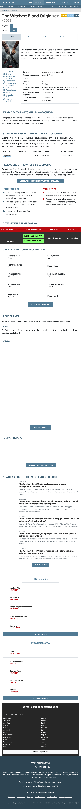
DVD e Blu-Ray (74, 7)
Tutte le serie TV (36, 7)
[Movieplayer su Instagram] (40, 767)
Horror (43, 720)
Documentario (8, 734)
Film (30, 3)
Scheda (11, 37)
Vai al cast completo (40, 304)
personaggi (64, 3)
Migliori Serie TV (21, 7)
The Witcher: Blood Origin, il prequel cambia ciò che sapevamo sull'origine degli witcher (48, 534)
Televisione (50, 3)
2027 (6, 714)
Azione (44, 72)
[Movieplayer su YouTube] (45, 767)
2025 (16, 714)
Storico (43, 739)
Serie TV (38, 3)
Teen (43, 742)
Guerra (43, 718)
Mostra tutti (41, 565)
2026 (11, 714)
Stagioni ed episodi (10, 77)
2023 (26, 714)
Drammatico (60, 72)
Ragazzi (43, 734)
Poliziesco (44, 732)
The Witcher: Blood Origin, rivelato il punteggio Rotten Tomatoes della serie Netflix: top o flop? (49, 519)
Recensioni (10, 7)
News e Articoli (66, 37)
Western (44, 746)
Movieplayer (6, 10)
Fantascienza (7, 742)
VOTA (76, 15)
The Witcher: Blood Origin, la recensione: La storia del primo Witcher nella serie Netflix (46, 552)
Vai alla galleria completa (40, 465)
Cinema (76, 3)
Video (45, 37)
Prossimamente (61, 7)
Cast (29, 37)
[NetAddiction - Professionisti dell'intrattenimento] (46, 792)
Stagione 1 (7, 155)
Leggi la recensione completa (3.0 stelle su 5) (40, 181)
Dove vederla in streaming (11, 84)
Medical (43, 725)
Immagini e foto (10, 96)
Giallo (5, 746)
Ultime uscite (49, 7)
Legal (43, 723)
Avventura (51, 72)
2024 (21, 714)
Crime (5, 732)
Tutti (13, 30)
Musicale (44, 727)
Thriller (43, 744)
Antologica (6, 720)
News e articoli (9, 100)
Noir (42, 730)
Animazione (7, 718)
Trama (8, 74)
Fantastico (6, 744)
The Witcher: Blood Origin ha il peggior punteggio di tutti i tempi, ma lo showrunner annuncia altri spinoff (48, 502)
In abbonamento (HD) (33, 240)
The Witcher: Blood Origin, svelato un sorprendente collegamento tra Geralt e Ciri (42, 485)
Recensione (10, 81)
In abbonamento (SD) (33, 236)
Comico (5, 727)
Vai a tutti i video (40, 428)
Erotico (5, 739)
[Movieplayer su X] (36, 767)
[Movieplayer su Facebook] (32, 767)
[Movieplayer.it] (9, 2)
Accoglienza (11, 90)
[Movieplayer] (40, 763)
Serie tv (14, 10)
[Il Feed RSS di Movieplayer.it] (49, 767)
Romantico (44, 737)
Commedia (6, 730)
